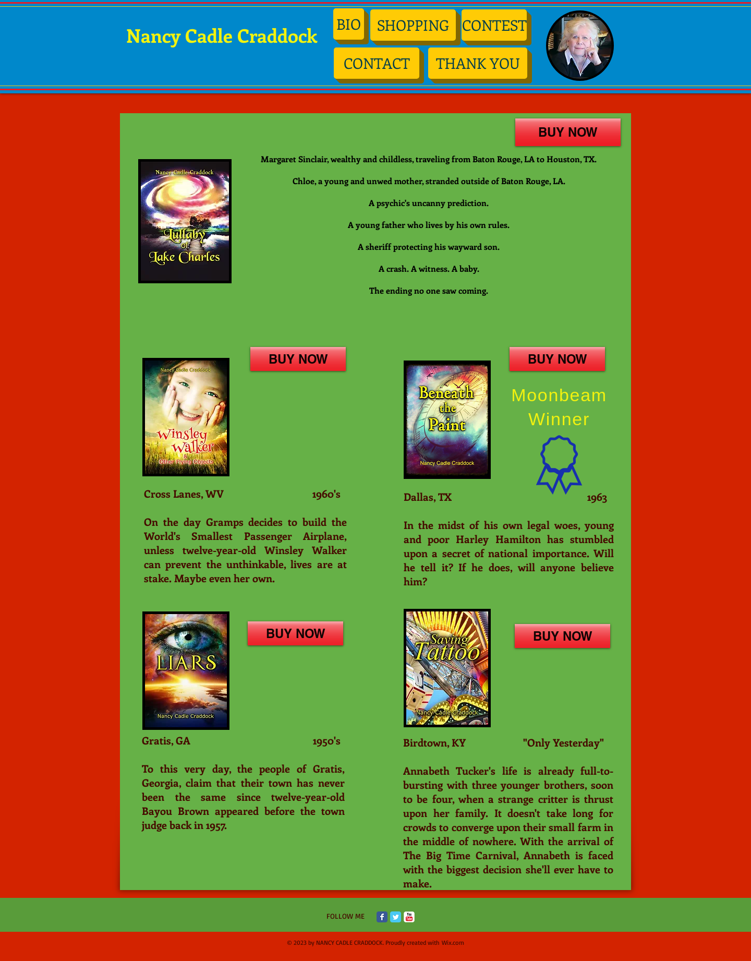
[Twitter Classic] (395, 916)
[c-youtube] (409, 916)
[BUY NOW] (568, 132)
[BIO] (348, 24)
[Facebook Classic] (382, 916)
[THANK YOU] (477, 63)
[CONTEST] (494, 25)
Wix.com (453, 942)
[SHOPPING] (413, 25)
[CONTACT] (376, 63)
